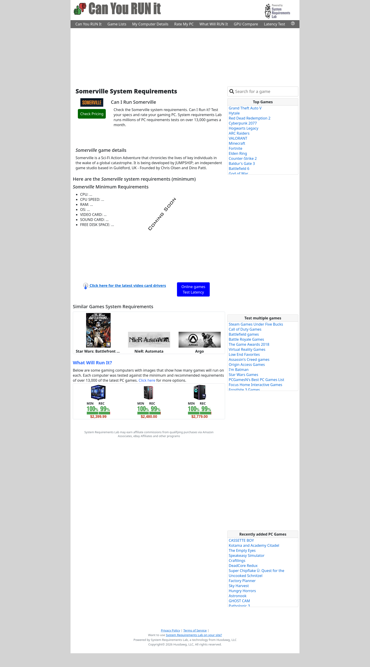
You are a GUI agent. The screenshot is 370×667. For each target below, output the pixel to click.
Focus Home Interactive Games (255, 384)
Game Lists (116, 24)
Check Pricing (91, 113)
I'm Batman (239, 369)
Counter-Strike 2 (243, 158)
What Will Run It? (92, 362)
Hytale (234, 113)
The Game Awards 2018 (249, 344)
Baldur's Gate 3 (242, 163)
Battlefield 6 (239, 168)
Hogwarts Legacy (243, 128)
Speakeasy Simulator (246, 555)
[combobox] (265, 91)
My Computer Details (150, 24)
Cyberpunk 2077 (243, 123)
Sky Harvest (239, 585)
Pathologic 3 (239, 605)
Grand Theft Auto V (245, 108)
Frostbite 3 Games (244, 389)
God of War (238, 173)
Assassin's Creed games (249, 359)
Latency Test (274, 24)
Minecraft (237, 143)
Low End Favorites (244, 354)
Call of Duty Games (245, 329)
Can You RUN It (88, 24)
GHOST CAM (239, 600)
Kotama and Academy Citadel (254, 545)
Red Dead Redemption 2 (249, 118)
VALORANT (238, 138)
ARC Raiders (239, 133)
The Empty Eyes (242, 550)
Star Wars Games (243, 374)
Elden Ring (238, 153)
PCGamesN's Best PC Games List (256, 379)
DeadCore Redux (243, 565)
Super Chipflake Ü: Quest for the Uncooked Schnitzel (256, 573)
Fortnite (235, 148)
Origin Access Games (247, 364)
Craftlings (237, 560)
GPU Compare (246, 24)
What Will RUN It (213, 24)
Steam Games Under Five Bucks (256, 324)
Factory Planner (242, 580)
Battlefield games (244, 334)
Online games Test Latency (193, 289)
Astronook (237, 595)
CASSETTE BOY (241, 540)
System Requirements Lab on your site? (194, 635)
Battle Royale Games (246, 339)
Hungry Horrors (242, 590)
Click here (147, 380)
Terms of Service (195, 630)
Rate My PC (184, 24)
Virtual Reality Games (247, 349)
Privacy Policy (170, 630)
